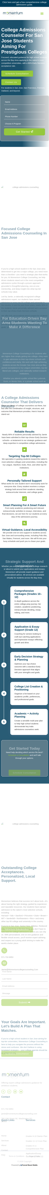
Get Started (24, 131)
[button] (42, 13)
